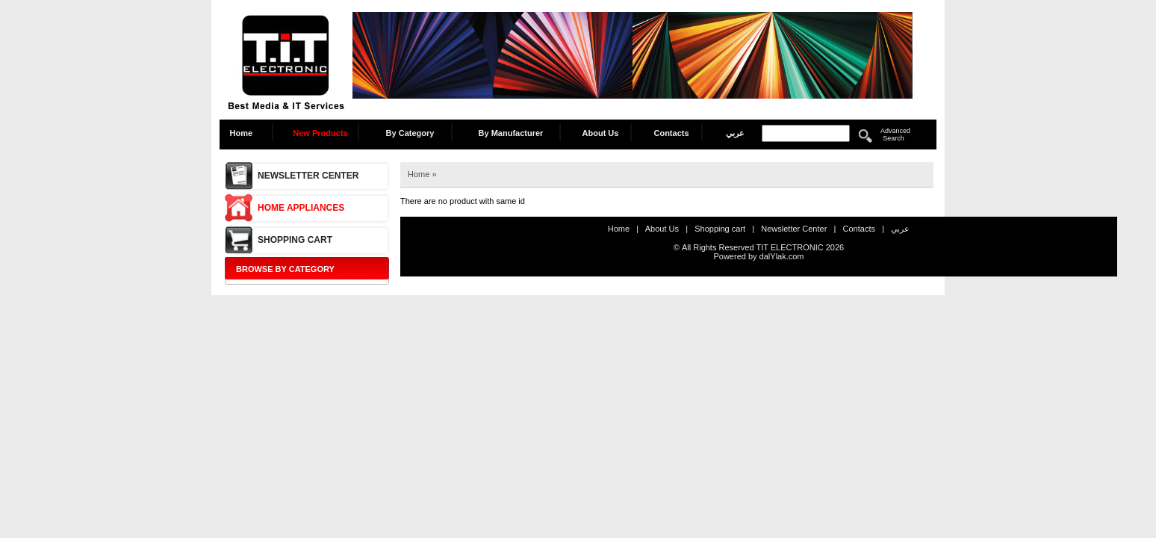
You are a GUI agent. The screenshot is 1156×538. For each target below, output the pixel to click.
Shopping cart (295, 240)
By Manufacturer (511, 133)
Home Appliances (301, 207)
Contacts (671, 133)
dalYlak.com (781, 256)
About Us (600, 133)
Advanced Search (895, 134)
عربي (735, 133)
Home (245, 133)
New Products (320, 133)
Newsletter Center (308, 175)
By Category (410, 133)
